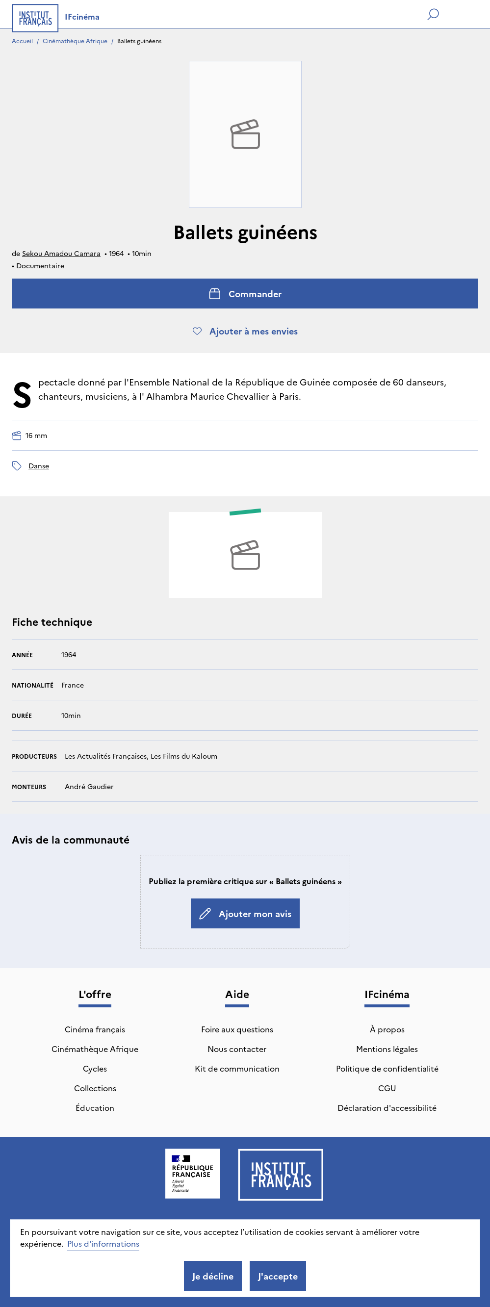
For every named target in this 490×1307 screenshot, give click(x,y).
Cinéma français (95, 1029)
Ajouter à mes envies (245, 331)
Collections (95, 1087)
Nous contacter (236, 1048)
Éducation (95, 1107)
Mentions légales (387, 1048)
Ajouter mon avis (245, 913)
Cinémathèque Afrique (75, 40)
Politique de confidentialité (387, 1068)
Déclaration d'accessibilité (387, 1107)
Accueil (22, 40)
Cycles (95, 1068)
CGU (387, 1087)
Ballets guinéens (139, 40)
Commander (245, 293)
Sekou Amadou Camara (61, 253)
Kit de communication (237, 1068)
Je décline (212, 1276)
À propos (387, 1029)
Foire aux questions (237, 1029)
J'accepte (278, 1276)
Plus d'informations (103, 1243)
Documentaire (40, 265)
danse (38, 465)
